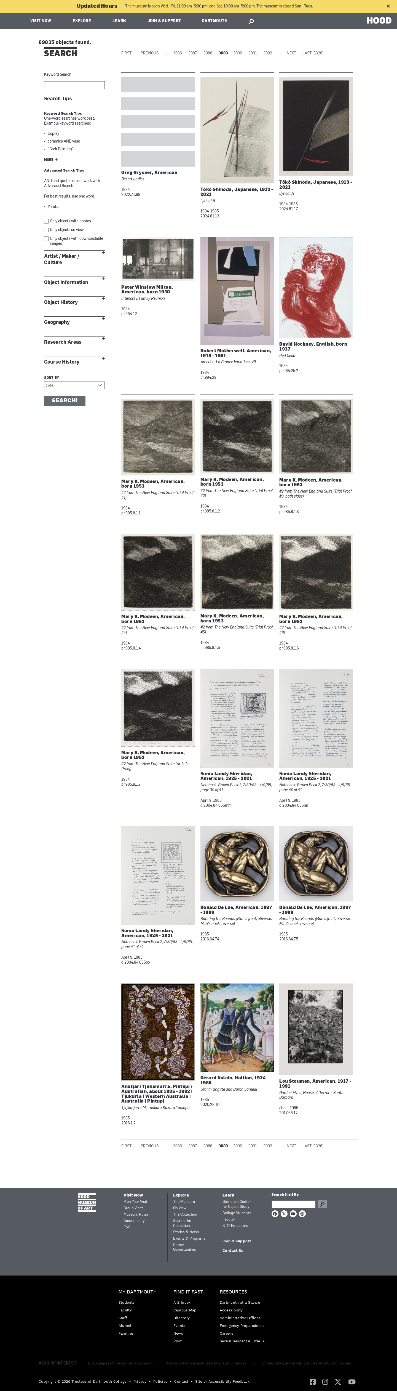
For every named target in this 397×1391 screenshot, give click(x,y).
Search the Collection (182, 1223)
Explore (82, 21)
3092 (267, 53)
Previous (150, 53)
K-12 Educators (235, 1226)
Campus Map (185, 1310)
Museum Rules (136, 1215)
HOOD (379, 20)
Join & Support (164, 21)
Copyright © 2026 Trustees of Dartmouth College (83, 1381)
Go (322, 1204)
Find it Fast (188, 1292)
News (178, 1333)
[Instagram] (325, 1381)
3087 (192, 53)
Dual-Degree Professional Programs (119, 1363)
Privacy (139, 1381)
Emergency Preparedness (242, 1325)
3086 (177, 53)
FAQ (127, 1227)
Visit (177, 1341)
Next (291, 53)
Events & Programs (189, 1239)
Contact (181, 1381)
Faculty (228, 1220)
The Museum (184, 1202)
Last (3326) (312, 53)
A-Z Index (182, 1302)
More (48, 160)
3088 (207, 53)
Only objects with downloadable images (76, 241)
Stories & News (186, 1232)
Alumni (125, 1325)
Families (126, 1333)
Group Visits (134, 1208)
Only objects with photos (70, 221)
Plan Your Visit (135, 1202)
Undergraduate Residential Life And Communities (306, 1363)
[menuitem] (139, 1314)
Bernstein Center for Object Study (236, 1204)
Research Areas (63, 342)
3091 (252, 53)
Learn (119, 21)
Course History (61, 362)
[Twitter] (338, 1381)
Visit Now (40, 21)
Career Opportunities (184, 1247)
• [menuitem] (130, 1381)
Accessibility (134, 1221)
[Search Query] (294, 1204)
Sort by (51, 378)
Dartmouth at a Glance (240, 1302)
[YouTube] (352, 1381)
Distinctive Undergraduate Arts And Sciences (206, 1363)
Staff (123, 1317)
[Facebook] (313, 1381)
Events (179, 1325)
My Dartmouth (138, 1292)
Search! (65, 401)
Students (127, 1302)
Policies (160, 1381)
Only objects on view (67, 230)
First (126, 53)
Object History (61, 302)
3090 (237, 53)
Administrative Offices (240, 1317)
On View (180, 1208)
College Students (236, 1213)
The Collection (185, 1215)
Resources (233, 1292)
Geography (57, 322)
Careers (226, 1333)
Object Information (66, 282)
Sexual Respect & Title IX (242, 1341)
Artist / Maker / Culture (61, 259)
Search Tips (58, 99)
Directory (181, 1317)
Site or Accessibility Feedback (222, 1381)
